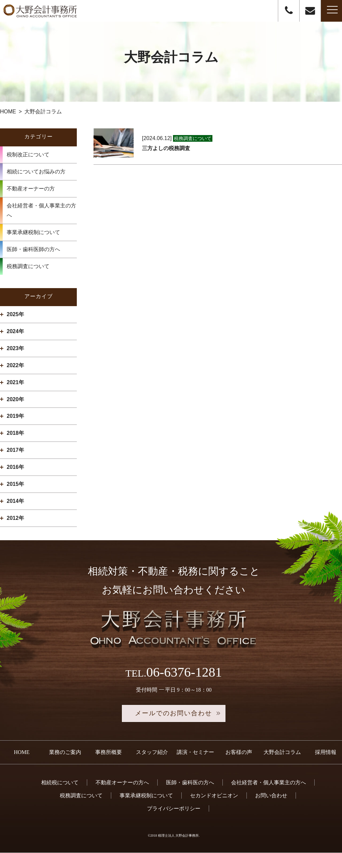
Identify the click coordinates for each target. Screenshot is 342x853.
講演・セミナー (195, 752)
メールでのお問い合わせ (173, 713)
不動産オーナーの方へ (122, 783)
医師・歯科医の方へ (190, 783)
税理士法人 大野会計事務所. (179, 836)
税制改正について (28, 154)
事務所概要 (108, 752)
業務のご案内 (65, 752)
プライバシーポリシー (173, 809)
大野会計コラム (282, 752)
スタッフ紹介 (152, 752)
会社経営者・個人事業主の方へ (41, 210)
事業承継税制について (33, 232)
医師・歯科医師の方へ (33, 249)
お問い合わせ (271, 796)
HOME (21, 752)
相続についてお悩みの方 (36, 171)
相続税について (59, 783)
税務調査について (28, 266)
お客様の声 (238, 752)
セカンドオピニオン (214, 796)
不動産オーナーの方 (31, 188)
